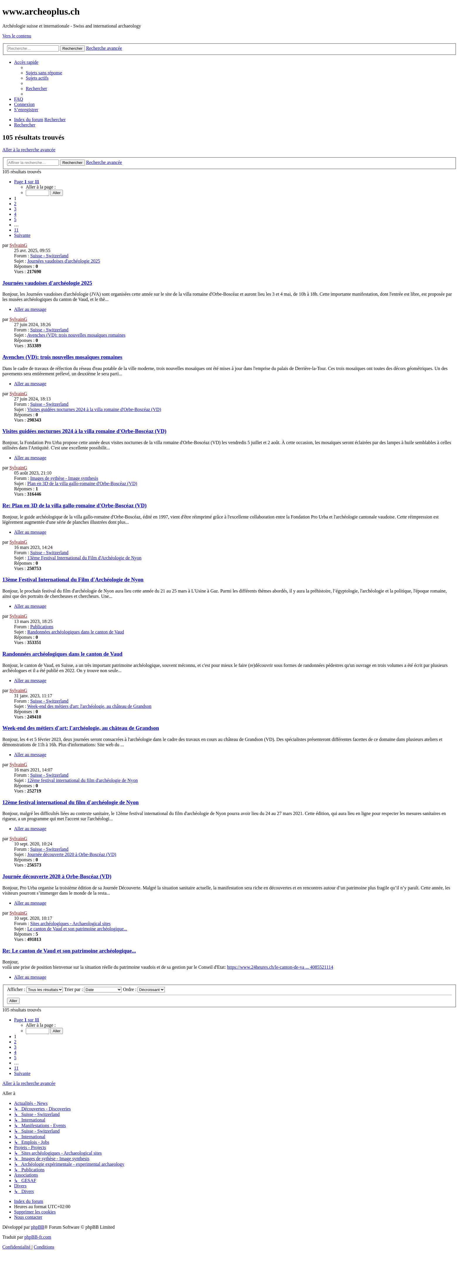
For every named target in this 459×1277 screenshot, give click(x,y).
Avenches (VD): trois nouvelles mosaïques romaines (76, 335)
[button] (26, 181)
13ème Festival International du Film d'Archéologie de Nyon (84, 557)
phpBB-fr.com (37, 1237)
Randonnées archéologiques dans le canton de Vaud (75, 631)
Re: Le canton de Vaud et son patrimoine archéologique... (69, 951)
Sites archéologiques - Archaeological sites (70, 923)
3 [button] (15, 208)
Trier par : (93, 989)
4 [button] (15, 214)
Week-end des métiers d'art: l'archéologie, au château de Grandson (89, 706)
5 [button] (15, 219)
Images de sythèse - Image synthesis (64, 478)
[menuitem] (44, 72)
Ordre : (144, 989)
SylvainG (18, 245)
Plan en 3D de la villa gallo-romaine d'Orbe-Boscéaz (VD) (82, 483)
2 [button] (15, 203)
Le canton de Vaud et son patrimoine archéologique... (77, 928)
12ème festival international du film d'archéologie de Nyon (82, 780)
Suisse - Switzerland (49, 255)
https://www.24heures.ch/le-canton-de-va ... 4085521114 (280, 967)
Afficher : (35, 989)
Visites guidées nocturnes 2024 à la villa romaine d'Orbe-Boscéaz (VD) (94, 409)
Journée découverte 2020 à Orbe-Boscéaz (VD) (71, 854)
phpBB (37, 1227)
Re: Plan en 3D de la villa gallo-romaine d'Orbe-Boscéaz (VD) (74, 505)
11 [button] (16, 229)
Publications (41, 626)
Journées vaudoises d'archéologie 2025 (63, 261)
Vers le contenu (16, 35)
